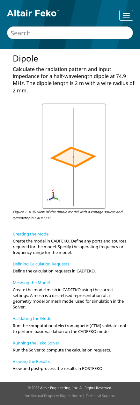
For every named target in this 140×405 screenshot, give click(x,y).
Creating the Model (31, 234)
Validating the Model (32, 318)
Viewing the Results (31, 361)
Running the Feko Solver (36, 343)
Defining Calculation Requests (41, 264)
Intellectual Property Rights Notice (53, 395)
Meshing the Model (31, 283)
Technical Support (101, 395)
